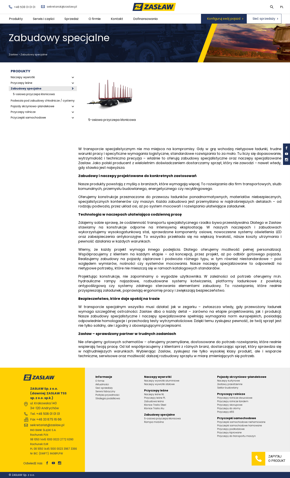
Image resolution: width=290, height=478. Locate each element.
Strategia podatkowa (107, 398)
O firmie (95, 19)
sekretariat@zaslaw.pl (59, 7)
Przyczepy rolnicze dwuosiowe (234, 397)
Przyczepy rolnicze (23, 112)
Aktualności (102, 384)
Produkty (16, 19)
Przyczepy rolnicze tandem (232, 401)
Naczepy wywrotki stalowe (159, 384)
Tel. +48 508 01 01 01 (45, 414)
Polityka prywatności (107, 395)
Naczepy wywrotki (23, 77)
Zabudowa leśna (154, 401)
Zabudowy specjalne (26, 88)
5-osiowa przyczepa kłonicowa (34, 94)
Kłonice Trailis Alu (154, 408)
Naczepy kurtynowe (228, 380)
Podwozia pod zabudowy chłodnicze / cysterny (43, 101)
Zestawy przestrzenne (229, 384)
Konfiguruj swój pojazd (223, 18)
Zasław (13, 54)
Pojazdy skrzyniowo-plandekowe (32, 106)
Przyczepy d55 (225, 411)
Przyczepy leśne (21, 83)
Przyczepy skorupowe (229, 404)
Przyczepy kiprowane (229, 432)
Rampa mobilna (154, 422)
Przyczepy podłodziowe (231, 429)
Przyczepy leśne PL (154, 397)
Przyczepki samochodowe (28, 118)
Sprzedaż (71, 19)
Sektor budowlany (227, 387)
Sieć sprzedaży (264, 18)
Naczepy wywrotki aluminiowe (161, 380)
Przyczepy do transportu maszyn (236, 436)
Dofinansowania (145, 19)
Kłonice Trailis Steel (155, 404)
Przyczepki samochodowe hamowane (239, 425)
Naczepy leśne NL (154, 394)
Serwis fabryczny (105, 391)
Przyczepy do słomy (229, 408)
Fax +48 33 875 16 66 (46, 419)
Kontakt (117, 19)
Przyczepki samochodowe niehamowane (241, 422)
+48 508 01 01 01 (22, 7)
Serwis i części (43, 19)
